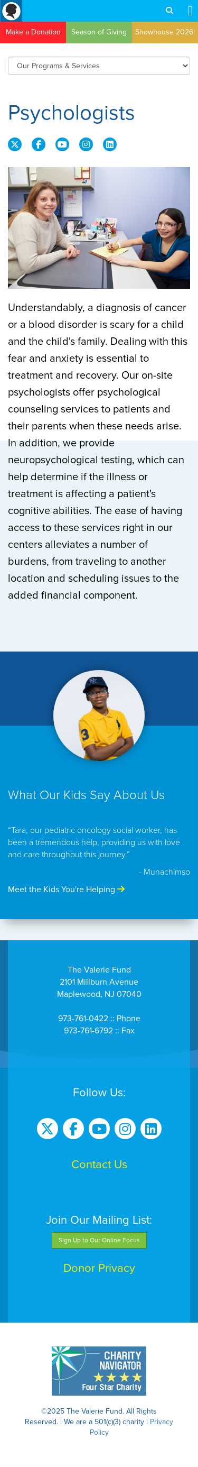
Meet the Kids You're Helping (66, 889)
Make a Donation (33, 31)
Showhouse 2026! (165, 31)
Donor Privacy (99, 1268)
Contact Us (99, 1164)
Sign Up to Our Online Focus (99, 1240)
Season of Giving (99, 31)
